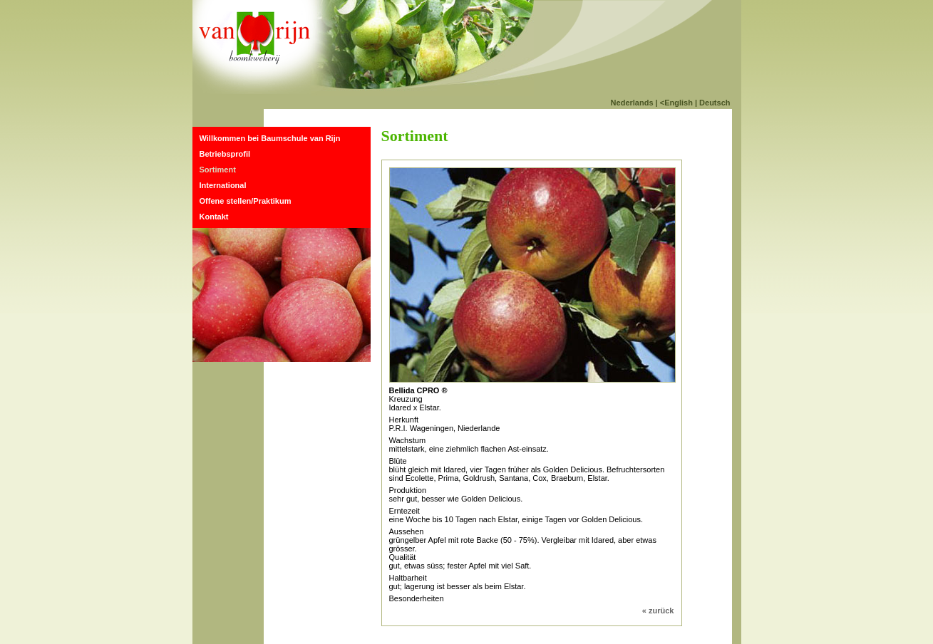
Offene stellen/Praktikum (246, 201)
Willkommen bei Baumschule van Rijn (270, 138)
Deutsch (714, 102)
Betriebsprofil (225, 154)
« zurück (658, 610)
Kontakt (214, 216)
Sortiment (218, 169)
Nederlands (632, 102)
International (223, 185)
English (678, 102)
